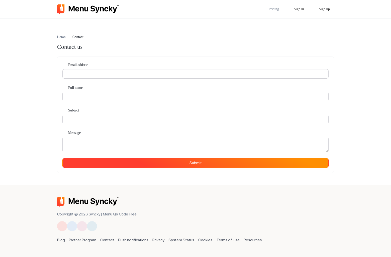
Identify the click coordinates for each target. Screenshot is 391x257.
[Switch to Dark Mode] (331, 200)
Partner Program (82, 240)
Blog (61, 240)
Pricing (274, 9)
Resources (253, 240)
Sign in (298, 9)
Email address (78, 65)
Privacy (158, 240)
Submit (196, 162)
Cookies (205, 240)
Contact (107, 240)
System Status (181, 240)
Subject (73, 110)
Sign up (324, 9)
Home (61, 37)
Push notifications (133, 240)
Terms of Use (228, 240)
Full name (75, 88)
